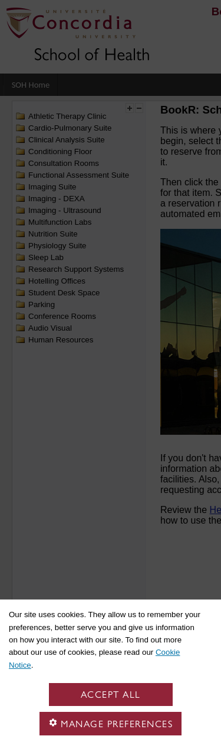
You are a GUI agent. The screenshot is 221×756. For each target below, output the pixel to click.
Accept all (111, 694)
